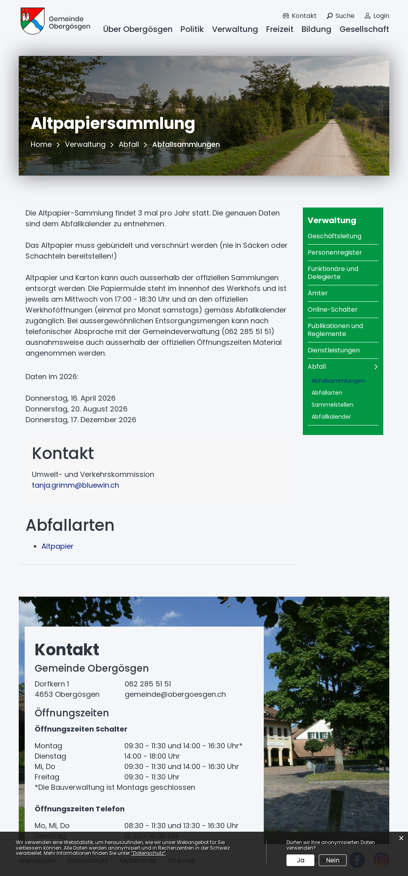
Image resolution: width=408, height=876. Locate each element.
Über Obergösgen (138, 29)
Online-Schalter (333, 309)
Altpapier (57, 546)
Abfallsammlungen (345, 381)
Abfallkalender (331, 417)
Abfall (317, 366)
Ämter (318, 293)
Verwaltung (235, 29)
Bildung (317, 29)
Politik (192, 29)
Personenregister (335, 252)
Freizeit (280, 29)
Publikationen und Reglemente (335, 329)
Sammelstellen (332, 405)
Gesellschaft (364, 29)
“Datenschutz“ (148, 853)
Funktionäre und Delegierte (333, 272)
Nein (332, 860)
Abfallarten (327, 393)
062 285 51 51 (148, 684)
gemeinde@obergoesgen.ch (175, 694)
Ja (300, 860)
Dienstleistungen (334, 350)
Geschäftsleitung (334, 236)
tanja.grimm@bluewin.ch (75, 485)
